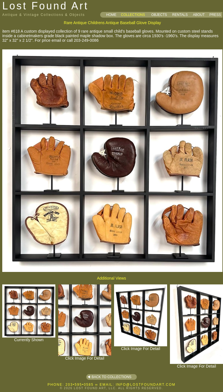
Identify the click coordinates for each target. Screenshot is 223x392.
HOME (111, 15)
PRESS (215, 15)
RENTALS (180, 15)
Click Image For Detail (84, 356)
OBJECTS (159, 15)
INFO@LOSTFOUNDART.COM (146, 385)
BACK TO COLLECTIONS (111, 377)
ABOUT (199, 15)
